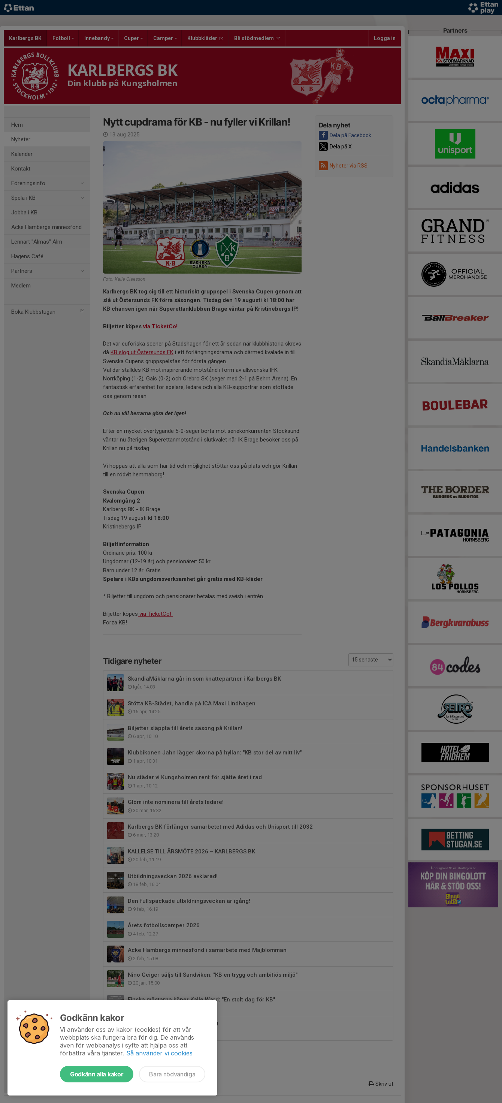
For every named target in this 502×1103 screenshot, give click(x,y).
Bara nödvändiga (172, 1074)
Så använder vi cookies (159, 1053)
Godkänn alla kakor (96, 1074)
